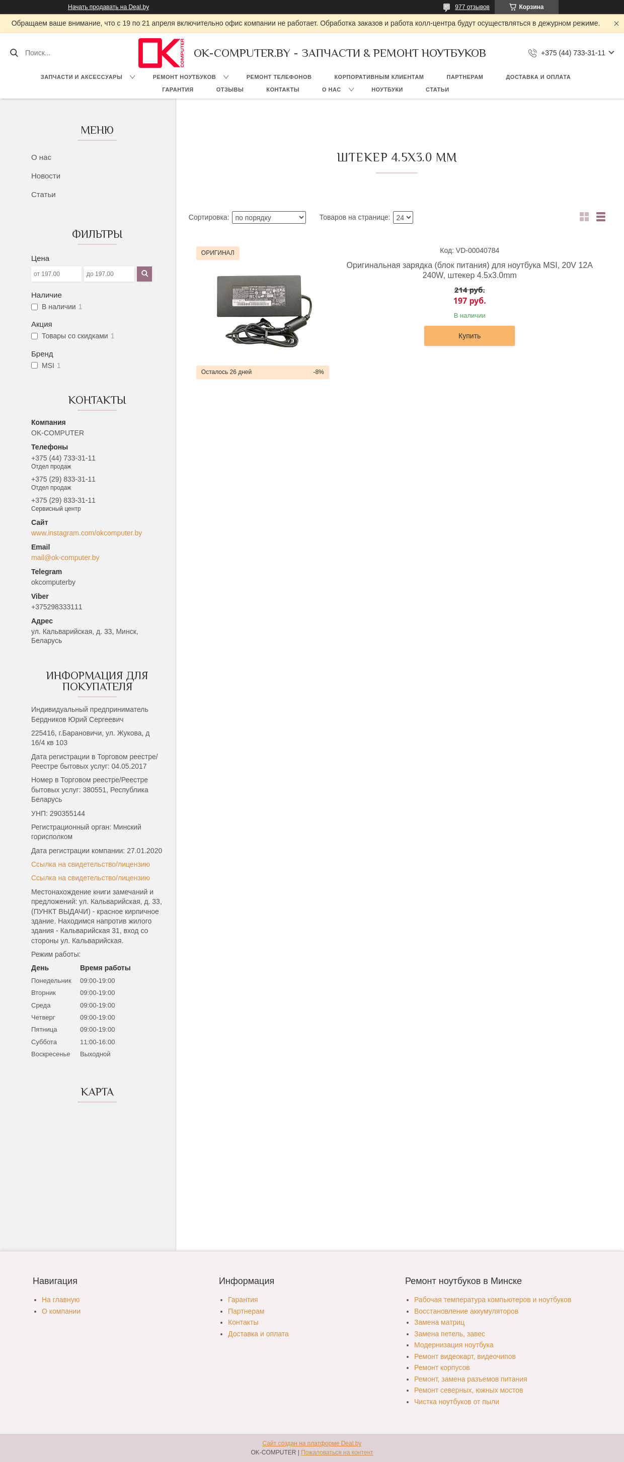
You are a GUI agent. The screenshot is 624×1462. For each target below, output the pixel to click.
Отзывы (230, 89)
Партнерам (465, 77)
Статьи (437, 89)
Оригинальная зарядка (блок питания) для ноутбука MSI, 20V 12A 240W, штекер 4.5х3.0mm (470, 270)
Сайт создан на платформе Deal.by (312, 1443)
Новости (45, 175)
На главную (61, 1300)
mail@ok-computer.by (65, 558)
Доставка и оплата (538, 77)
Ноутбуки (387, 89)
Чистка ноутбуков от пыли (456, 1402)
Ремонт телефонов (279, 77)
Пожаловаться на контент (337, 1452)
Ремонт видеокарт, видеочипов (465, 1356)
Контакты (282, 89)
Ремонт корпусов (442, 1367)
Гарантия (177, 89)
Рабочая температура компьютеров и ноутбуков (492, 1300)
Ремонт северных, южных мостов (468, 1390)
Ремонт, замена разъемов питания (470, 1379)
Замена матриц (439, 1322)
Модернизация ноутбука (454, 1345)
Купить (469, 336)
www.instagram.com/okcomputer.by (86, 533)
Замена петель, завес (449, 1334)
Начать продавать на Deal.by (108, 7)
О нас (331, 89)
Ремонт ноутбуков (184, 77)
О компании (61, 1311)
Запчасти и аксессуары (81, 77)
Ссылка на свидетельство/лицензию (90, 864)
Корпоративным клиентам (379, 77)
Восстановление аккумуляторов (466, 1311)
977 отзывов (472, 7)
